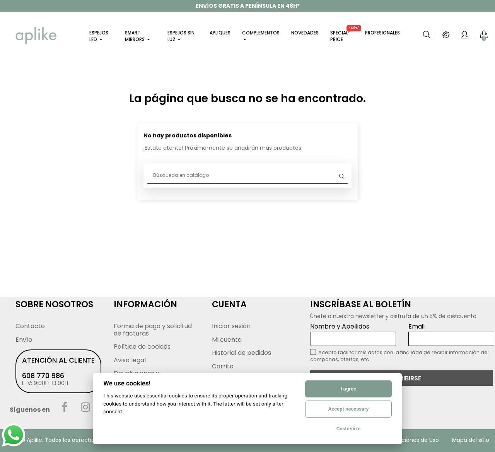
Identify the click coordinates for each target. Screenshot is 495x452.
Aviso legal (130, 360)
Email (451, 334)
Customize (348, 428)
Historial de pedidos (241, 352)
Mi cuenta (227, 339)
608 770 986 (43, 375)
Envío (23, 339)
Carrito (223, 366)
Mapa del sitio (470, 440)
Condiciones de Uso (412, 440)
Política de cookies (142, 346)
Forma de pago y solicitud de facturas (153, 330)
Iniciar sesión (231, 326)
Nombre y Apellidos (353, 334)
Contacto (30, 326)
